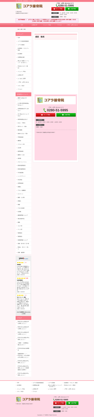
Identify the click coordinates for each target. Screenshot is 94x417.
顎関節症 (20, 233)
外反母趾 (20, 179)
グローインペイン (22, 162)
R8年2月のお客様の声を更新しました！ (23, 327)
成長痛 (19, 158)
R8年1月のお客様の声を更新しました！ (23, 333)
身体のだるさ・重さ (23, 133)
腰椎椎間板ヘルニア (23, 215)
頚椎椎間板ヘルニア (23, 240)
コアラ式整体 (21, 44)
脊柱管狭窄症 (21, 218)
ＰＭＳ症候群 (21, 208)
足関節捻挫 (20, 183)
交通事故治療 (21, 57)
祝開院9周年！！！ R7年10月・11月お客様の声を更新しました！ (24, 355)
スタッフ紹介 (21, 85)
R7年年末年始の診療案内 (23, 349)
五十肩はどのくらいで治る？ (23, 114)
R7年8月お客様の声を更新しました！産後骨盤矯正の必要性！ (23, 368)
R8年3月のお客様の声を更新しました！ (23, 322)
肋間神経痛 (20, 151)
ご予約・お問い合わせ (72, 25)
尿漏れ (19, 201)
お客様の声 (34, 25)
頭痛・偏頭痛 (21, 252)
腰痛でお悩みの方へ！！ (22, 98)
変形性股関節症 (22, 165)
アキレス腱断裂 (22, 190)
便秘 (19, 204)
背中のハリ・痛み (22, 126)
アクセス (59, 25)
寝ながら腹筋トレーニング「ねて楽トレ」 (23, 61)
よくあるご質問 (22, 78)
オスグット (20, 193)
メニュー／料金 (47, 25)
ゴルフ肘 (20, 225)
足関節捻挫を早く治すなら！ (23, 109)
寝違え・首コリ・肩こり (23, 248)
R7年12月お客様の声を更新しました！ (23, 338)
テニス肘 (20, 229)
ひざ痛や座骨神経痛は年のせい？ (23, 104)
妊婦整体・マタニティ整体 (23, 49)
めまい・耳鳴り (22, 122)
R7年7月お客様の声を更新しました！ (23, 374)
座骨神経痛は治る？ (23, 119)
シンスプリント (22, 176)
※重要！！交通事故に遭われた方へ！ (23, 343)
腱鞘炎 (19, 140)
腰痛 (19, 222)
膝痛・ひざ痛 (21, 197)
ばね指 (19, 147)
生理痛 (19, 211)
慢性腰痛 (20, 130)
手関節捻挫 (20, 137)
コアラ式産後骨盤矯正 (23, 41)
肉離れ (19, 186)
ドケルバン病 (21, 144)
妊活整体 (20, 53)
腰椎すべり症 (21, 154)
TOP (22, 25)
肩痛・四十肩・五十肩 (23, 243)
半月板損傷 (20, 172)
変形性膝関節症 (22, 169)
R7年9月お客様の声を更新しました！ (23, 361)
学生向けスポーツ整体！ (23, 67)
